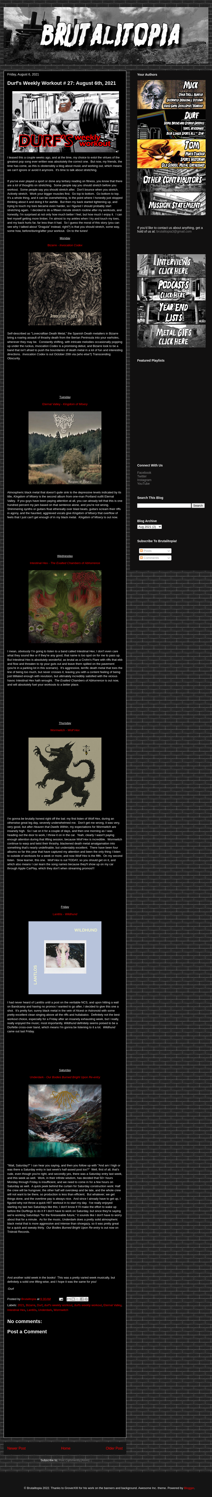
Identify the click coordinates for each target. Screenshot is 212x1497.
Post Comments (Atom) (74, 1460)
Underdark (45, 1310)
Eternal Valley (112, 1305)
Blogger (189, 1488)
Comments (149, 558)
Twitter (142, 476)
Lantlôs (31, 1310)
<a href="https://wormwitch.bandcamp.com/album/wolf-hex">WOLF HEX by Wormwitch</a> (65, 887)
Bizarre (30, 1305)
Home (66, 1448)
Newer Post (16, 1448)
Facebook (144, 472)
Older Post (114, 1448)
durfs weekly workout (88, 1305)
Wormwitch (61, 1310)
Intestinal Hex (16, 1310)
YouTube (143, 483)
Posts (146, 551)
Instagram (144, 480)
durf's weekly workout (58, 1305)
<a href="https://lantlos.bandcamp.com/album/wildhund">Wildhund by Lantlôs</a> (65, 1050)
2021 (21, 1305)
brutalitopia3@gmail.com (173, 231)
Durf (40, 1305)
